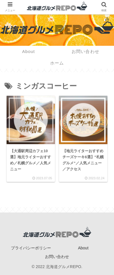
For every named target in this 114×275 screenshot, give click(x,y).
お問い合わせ (57, 256)
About (83, 248)
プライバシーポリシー (31, 248)
